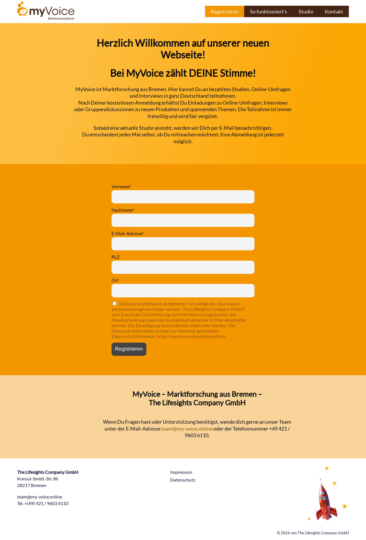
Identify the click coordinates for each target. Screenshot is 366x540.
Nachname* (123, 210)
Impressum (181, 472)
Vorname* (121, 186)
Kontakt (334, 11)
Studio (306, 11)
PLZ (116, 257)
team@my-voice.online (186, 428)
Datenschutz (182, 479)
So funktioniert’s (268, 11)
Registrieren (224, 11)
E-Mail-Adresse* (128, 233)
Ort (115, 280)
